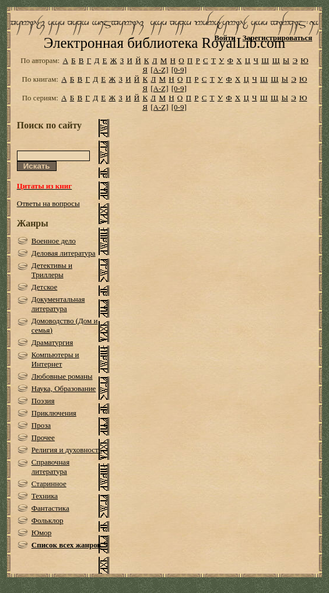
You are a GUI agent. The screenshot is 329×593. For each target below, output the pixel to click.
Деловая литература (64, 253)
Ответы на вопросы (48, 203)
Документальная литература (58, 304)
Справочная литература (50, 467)
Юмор (42, 532)
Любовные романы (62, 376)
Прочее (43, 437)
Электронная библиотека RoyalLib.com (164, 43)
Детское (45, 286)
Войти (225, 37)
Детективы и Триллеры (52, 270)
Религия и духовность (67, 449)
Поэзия (43, 400)
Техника (45, 495)
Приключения (54, 413)
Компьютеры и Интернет (55, 359)
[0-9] (179, 69)
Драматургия (53, 342)
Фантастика (50, 508)
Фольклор (48, 520)
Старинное (49, 483)
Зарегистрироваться (277, 37)
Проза (41, 425)
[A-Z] (159, 69)
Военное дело (54, 240)
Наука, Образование (64, 388)
